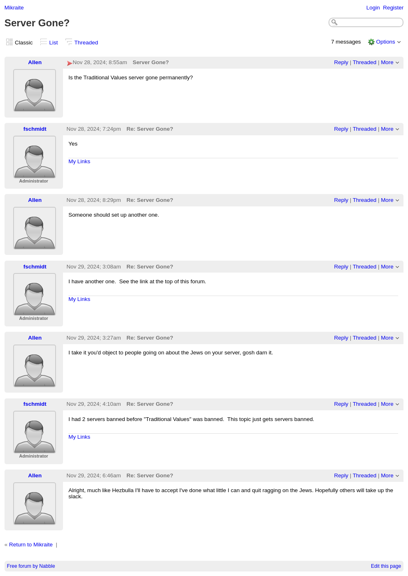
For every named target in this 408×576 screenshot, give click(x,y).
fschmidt (35, 129)
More (387, 62)
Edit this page (386, 566)
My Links (79, 161)
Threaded (86, 42)
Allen (35, 62)
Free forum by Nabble (31, 566)
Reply (341, 62)
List (53, 42)
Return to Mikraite (31, 544)
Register (393, 8)
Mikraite (14, 8)
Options (385, 42)
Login (373, 8)
